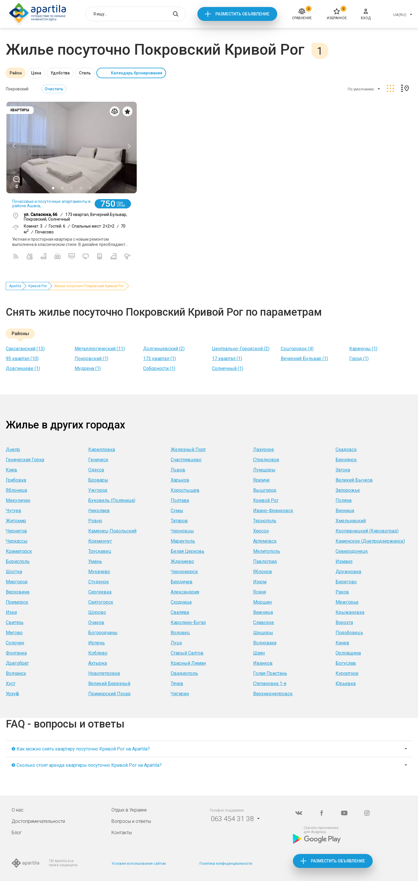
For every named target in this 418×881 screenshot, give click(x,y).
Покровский (17, 89)
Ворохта (344, 622)
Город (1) (359, 358)
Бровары (98, 480)
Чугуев (13, 510)
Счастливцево (186, 459)
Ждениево (182, 561)
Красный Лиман (188, 663)
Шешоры (263, 632)
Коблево (97, 653)
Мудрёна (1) (88, 368)
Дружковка (348, 571)
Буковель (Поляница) (111, 500)
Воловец (180, 632)
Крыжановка (350, 612)
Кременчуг (100, 541)
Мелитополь (266, 551)
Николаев (99, 510)
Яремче (261, 480)
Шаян (259, 653)
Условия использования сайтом (138, 864)
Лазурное (263, 449)
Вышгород (264, 490)
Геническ (98, 459)
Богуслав (346, 663)
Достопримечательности (38, 821)
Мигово (14, 632)
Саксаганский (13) (25, 348)
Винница (345, 510)
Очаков (96, 622)
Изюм (259, 582)
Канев (342, 643)
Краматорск (19, 551)
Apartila (15, 286)
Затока (343, 470)
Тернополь (264, 520)
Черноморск (184, 571)
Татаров (179, 520)
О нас (18, 810)
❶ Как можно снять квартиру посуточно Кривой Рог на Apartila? (80, 749)
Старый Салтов (187, 653)
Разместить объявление (242, 14)
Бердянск (346, 459)
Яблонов (262, 571)
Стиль (85, 73)
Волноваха (264, 643)
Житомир (16, 520)
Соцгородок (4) (297, 348)
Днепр (13, 449)
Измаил (344, 561)
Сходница (181, 602)
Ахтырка (97, 663)
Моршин (262, 602)
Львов (178, 470)
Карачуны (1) (363, 348)
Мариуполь (183, 541)
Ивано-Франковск (273, 510)
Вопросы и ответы (131, 821)
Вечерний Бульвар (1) (304, 358)
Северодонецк (352, 551)
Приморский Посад (109, 693)
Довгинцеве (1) (23, 368)
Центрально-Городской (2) (240, 348)
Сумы (177, 510)
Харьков (180, 480)
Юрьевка (346, 683)
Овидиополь (184, 673)
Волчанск (16, 673)
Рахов (342, 592)
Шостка (14, 571)
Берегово (346, 582)
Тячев (177, 683)
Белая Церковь (187, 551)
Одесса (96, 470)
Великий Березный (109, 683)
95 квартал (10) (22, 358)
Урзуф (12, 693)
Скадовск (346, 449)
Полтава (180, 500)
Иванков (263, 663)
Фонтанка (16, 653)
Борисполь (18, 561)
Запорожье (348, 490)
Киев (11, 470)
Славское (263, 622)
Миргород (17, 582)
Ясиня (259, 592)
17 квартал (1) (227, 358)
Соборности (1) (159, 368)
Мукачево (99, 571)
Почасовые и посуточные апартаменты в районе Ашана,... (51, 203)
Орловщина (348, 653)
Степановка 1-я (269, 683)
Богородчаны (103, 632)
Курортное (347, 673)
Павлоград (265, 561)
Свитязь (15, 622)
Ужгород (97, 490)
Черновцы (182, 531)
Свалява (180, 612)
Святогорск (100, 602)
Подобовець (349, 632)
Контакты (121, 832)
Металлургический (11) (100, 348)
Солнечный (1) (227, 368)
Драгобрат (17, 663)
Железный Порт (188, 449)
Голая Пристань (270, 673)
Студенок (98, 582)
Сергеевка (99, 592)
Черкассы (17, 541)
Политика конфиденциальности (225, 864)
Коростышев (185, 490)
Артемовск (265, 541)
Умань (95, 561)
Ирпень (96, 643)
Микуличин (18, 500)
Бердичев (181, 582)
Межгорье (347, 602)
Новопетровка (104, 673)
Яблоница (16, 490)
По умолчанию (361, 89)
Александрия (185, 592)
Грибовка (16, 480)
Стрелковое (266, 459)
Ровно (95, 520)
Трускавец (99, 551)
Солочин (15, 643)
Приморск (17, 602)
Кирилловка (101, 449)
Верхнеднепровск (273, 693)
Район (16, 73)
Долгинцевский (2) (164, 348)
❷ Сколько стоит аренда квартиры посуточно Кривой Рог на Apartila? (86, 765)
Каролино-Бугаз (188, 622)
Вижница (263, 612)
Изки (11, 612)
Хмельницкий (351, 520)
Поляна (344, 500)
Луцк (176, 643)
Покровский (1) (91, 358)
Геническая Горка (25, 459)
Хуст (10, 683)
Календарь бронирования (136, 73)
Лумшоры (264, 470)
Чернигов (16, 531)
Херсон (261, 531)
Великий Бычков (354, 480)
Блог (17, 832)
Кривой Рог (37, 286)
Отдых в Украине (129, 810)
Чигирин (180, 693)
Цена (36, 73)
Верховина (17, 592)
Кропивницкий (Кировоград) (367, 531)
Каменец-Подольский (112, 531)
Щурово (97, 612)
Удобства (60, 73)
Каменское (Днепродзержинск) (370, 541)
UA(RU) (399, 14)
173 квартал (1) (159, 358)
